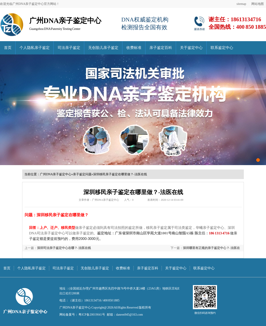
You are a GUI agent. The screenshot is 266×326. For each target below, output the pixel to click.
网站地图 (257, 4)
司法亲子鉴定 (69, 48)
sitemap (241, 4)
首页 (8, 48)
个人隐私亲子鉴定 (35, 48)
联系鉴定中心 (222, 48)
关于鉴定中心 (191, 48)
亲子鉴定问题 (82, 174)
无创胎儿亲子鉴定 (103, 48)
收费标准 (133, 48)
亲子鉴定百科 (160, 48)
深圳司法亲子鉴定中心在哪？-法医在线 (64, 248)
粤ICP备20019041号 (91, 314)
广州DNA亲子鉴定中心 (55, 174)
